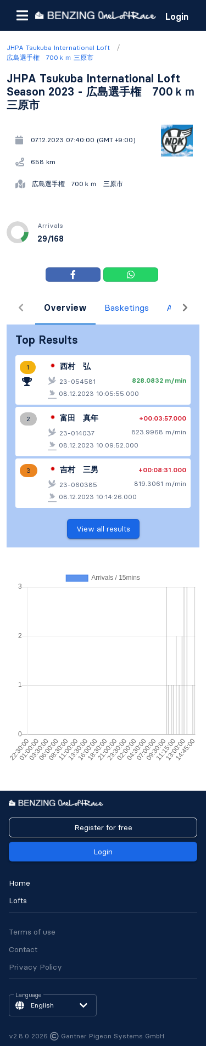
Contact (23, 949)
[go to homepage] (95, 15)
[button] (22, 15)
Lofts (18, 900)
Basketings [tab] (98, 307)
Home (19, 883)
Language (28, 995)
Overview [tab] (36, 307)
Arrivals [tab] (154, 307)
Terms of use (32, 932)
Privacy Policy (35, 967)
